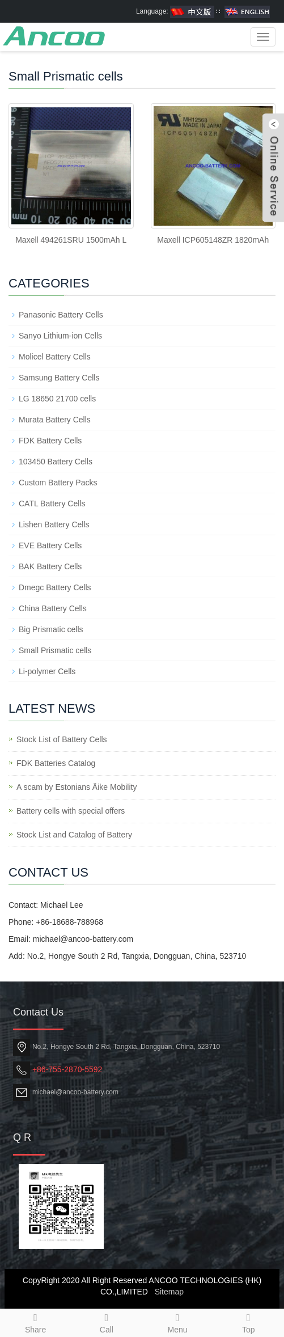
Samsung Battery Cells (59, 377)
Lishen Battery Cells (54, 524)
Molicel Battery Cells (55, 356)
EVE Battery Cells (50, 545)
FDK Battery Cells (50, 440)
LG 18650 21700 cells (57, 398)
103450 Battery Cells (55, 461)
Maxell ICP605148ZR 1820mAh (213, 239)
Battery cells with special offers (70, 810)
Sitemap (169, 1291)
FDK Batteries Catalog (55, 763)
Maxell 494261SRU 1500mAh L (70, 239)
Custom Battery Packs (58, 482)
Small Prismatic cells (55, 650)
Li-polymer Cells (47, 671)
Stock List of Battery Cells (61, 739)
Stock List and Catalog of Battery (74, 834)
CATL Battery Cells (52, 503)
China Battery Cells (53, 608)
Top (248, 1321)
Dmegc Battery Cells (55, 587)
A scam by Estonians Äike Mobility (76, 787)
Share (35, 1321)
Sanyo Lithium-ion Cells (60, 335)
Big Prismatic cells (51, 629)
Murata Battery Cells (55, 419)
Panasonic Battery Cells (61, 314)
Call (106, 1321)
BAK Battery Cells (50, 566)
